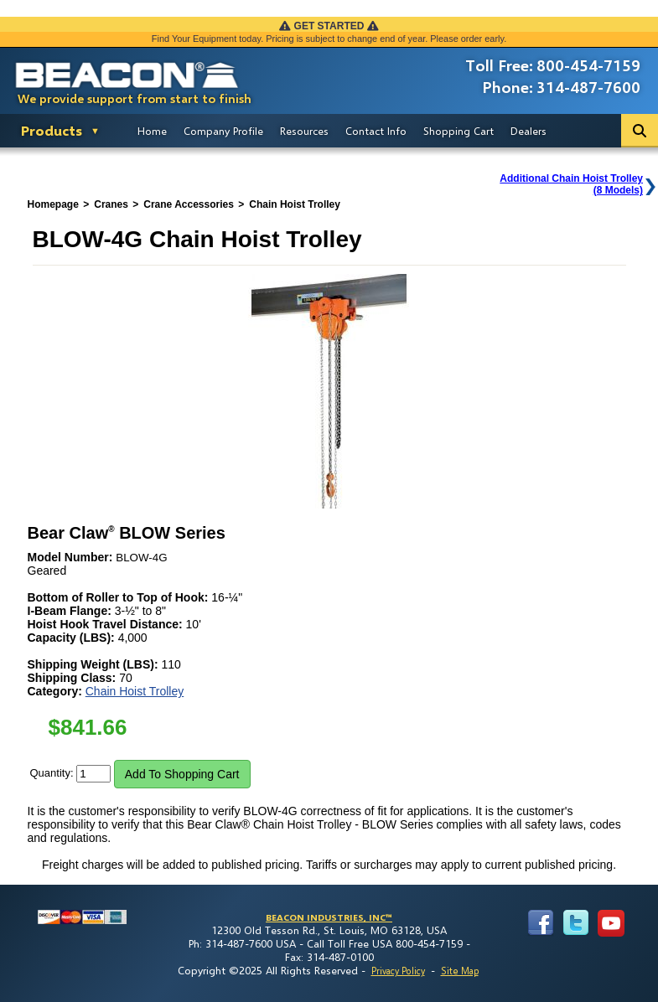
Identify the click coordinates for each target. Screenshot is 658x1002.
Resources (304, 130)
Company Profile (223, 130)
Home (152, 130)
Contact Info (376, 130)
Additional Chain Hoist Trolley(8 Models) (571, 184)
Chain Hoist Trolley (134, 691)
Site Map (460, 970)
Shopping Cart (458, 130)
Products (51, 130)
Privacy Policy (398, 970)
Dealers (528, 130)
